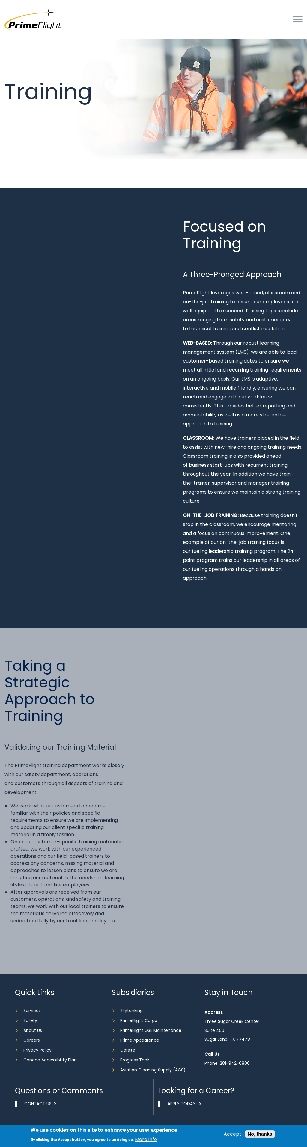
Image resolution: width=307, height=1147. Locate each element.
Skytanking (131, 1010)
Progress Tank (134, 1060)
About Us (32, 1030)
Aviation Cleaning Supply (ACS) (153, 1070)
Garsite (127, 1050)
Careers (31, 1040)
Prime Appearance (139, 1040)
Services (32, 1010)
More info (146, 1139)
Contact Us (38, 1104)
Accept (232, 1134)
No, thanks (260, 1134)
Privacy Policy (37, 1050)
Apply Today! (182, 1104)
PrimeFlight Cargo (138, 1020)
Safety (30, 1020)
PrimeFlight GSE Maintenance (150, 1030)
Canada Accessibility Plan (50, 1060)
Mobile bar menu (298, 19)
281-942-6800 (235, 1063)
